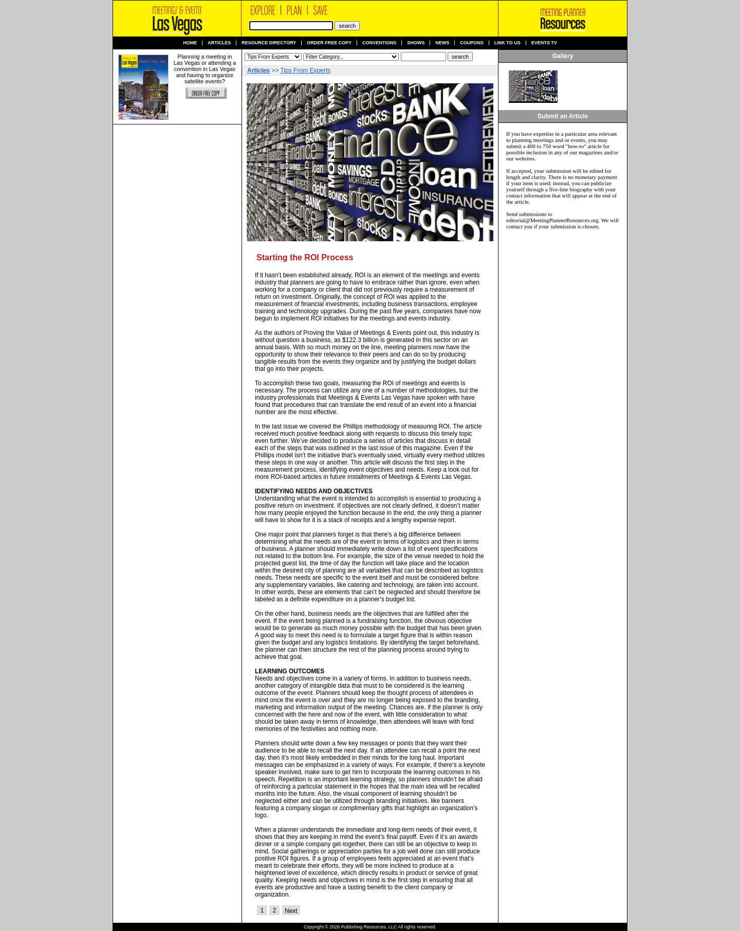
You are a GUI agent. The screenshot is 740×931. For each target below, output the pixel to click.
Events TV (544, 43)
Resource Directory (269, 43)
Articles (219, 43)
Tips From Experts (306, 70)
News (442, 43)
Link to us (507, 43)
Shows (415, 43)
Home (190, 43)
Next (291, 911)
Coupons (472, 43)
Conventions (379, 43)
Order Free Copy (329, 43)
